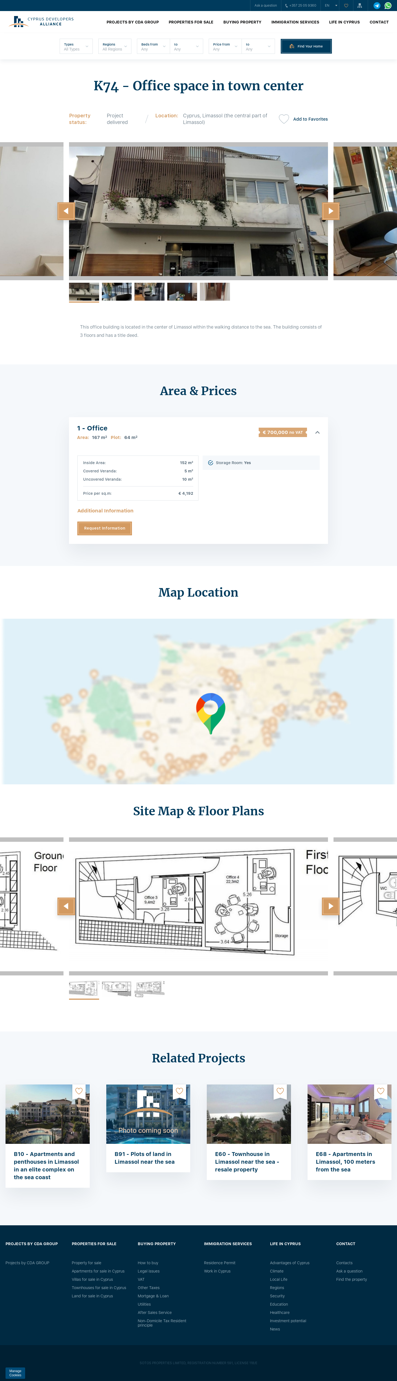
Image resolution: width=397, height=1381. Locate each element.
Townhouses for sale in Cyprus (99, 1287)
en (327, 5)
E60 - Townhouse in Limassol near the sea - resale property (247, 1162)
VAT (141, 1279)
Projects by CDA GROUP (133, 22)
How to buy (148, 1263)
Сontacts (344, 1263)
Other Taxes (149, 1287)
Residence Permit (219, 1263)
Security (277, 1296)
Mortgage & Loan (153, 1296)
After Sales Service (155, 1312)
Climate (277, 1271)
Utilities (144, 1304)
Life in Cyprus (344, 22)
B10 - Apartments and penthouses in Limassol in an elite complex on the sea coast (46, 1166)
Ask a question (266, 5)
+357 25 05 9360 (300, 5)
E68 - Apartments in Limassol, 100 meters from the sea (345, 1162)
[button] (66, 211)
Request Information (104, 528)
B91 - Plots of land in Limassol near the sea (145, 1158)
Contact (379, 22)
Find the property (351, 1279)
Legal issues (149, 1271)
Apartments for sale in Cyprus (98, 1271)
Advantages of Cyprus (289, 1263)
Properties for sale (191, 22)
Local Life (278, 1279)
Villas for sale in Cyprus (92, 1279)
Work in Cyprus (217, 1271)
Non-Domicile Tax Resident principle (162, 1323)
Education (279, 1304)
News (275, 1329)
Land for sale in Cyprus (92, 1296)
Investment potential (288, 1321)
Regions (277, 1287)
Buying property (242, 22)
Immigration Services (295, 22)
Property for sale (86, 1263)
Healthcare (280, 1312)
